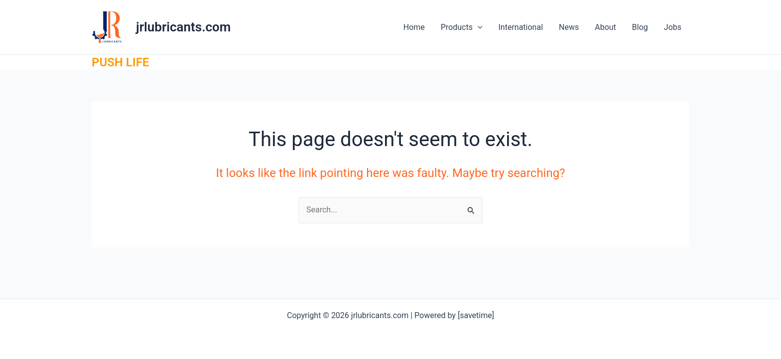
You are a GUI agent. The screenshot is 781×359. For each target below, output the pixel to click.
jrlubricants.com (183, 26)
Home (414, 27)
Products (462, 27)
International (520, 27)
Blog (640, 27)
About (605, 27)
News (569, 27)
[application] (478, 27)
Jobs (672, 27)
